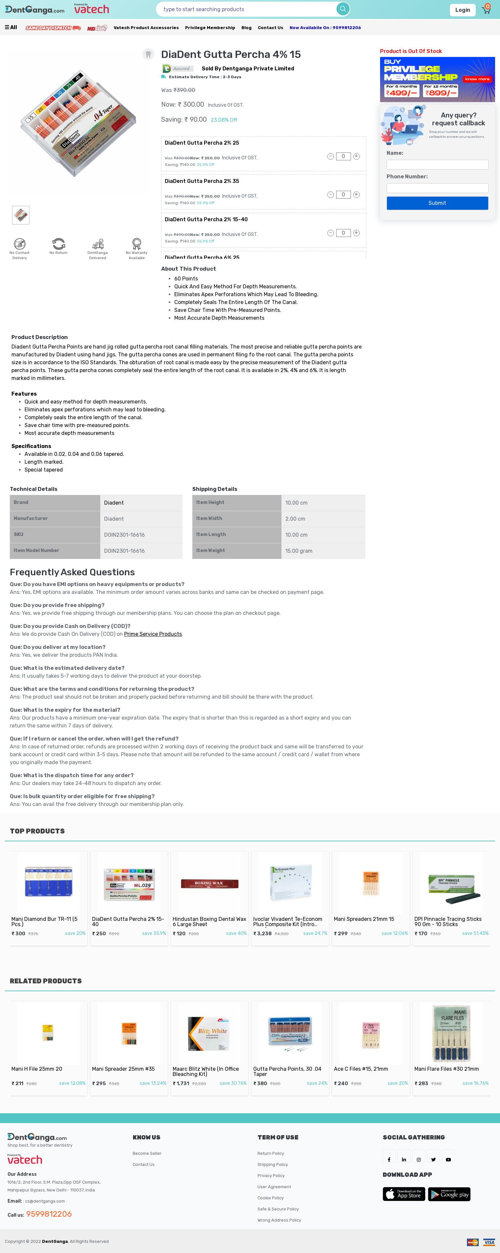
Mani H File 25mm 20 (41, 1061)
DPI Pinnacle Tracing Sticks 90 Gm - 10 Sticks (449, 913)
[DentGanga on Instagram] (418, 1155)
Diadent (114, 503)
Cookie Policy (271, 1197)
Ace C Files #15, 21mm (364, 1061)
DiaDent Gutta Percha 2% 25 (202, 143)
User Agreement (274, 1186)
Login (462, 10)
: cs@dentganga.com (44, 1201)
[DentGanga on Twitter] (433, 1155)
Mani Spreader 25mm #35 (125, 1061)
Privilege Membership (210, 27)
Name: (395, 153)
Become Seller (147, 1153)
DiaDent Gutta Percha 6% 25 (202, 258)
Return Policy (271, 1153)
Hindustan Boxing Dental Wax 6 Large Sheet (209, 913)
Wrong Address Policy (279, 1220)
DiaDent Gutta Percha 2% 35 (202, 181)
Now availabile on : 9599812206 (325, 27)
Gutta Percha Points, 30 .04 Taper (288, 1063)
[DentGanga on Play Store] (449, 1194)
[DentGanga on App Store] (405, 1194)
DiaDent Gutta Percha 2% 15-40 (206, 219)
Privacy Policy (271, 1175)
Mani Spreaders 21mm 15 (366, 911)
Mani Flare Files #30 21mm (448, 1061)
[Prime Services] (53, 27)
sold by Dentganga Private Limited (248, 68)
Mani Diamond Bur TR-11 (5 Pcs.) (46, 913)
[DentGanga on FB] (389, 1155)
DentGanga (55, 1241)
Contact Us (270, 27)
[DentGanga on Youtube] (448, 1155)
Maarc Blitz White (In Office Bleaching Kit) (207, 1063)
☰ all (11, 27)
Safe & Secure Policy (278, 1209)
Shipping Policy (273, 1164)
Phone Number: (407, 176)
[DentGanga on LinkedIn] (404, 1155)
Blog (246, 27)
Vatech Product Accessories (146, 27)
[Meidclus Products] (97, 27)
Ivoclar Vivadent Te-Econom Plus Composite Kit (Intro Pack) (289, 914)
